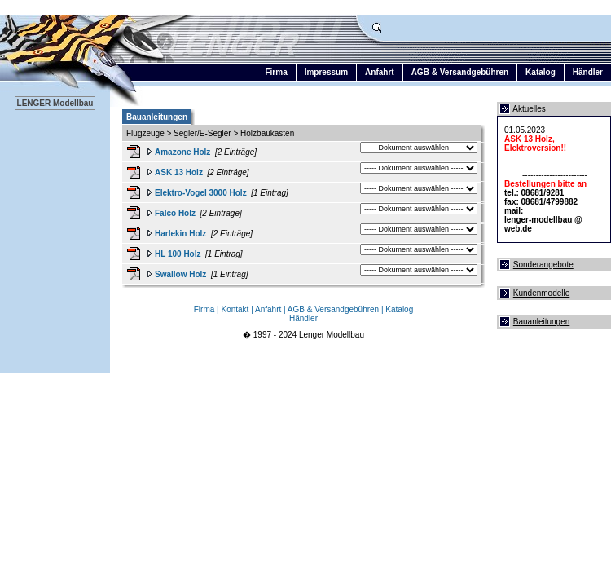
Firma (276, 72)
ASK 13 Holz (179, 172)
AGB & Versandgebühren (459, 72)
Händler (588, 72)
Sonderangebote (543, 264)
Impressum (326, 72)
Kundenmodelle (541, 293)
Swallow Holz (180, 274)
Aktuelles (529, 108)
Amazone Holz (182, 152)
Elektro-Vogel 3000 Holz (201, 192)
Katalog (540, 72)
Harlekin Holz (180, 233)
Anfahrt (379, 72)
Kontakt (234, 309)
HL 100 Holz (178, 253)
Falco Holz (175, 213)
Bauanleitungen (541, 321)
